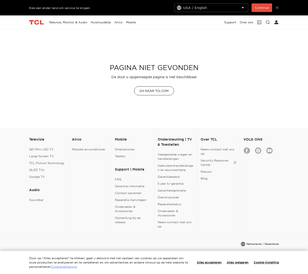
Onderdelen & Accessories (125, 209)
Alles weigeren (238, 262)
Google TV (37, 177)
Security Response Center (218, 163)
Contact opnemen (128, 193)
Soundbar (36, 200)
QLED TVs (36, 170)
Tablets (120, 156)
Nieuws (206, 172)
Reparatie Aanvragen (130, 200)
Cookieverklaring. (64, 267)
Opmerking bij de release (128, 220)
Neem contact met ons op (174, 224)
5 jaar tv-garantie (171, 184)
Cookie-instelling (266, 262)
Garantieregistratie (172, 190)
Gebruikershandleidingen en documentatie (175, 168)
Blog (204, 178)
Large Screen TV (41, 156)
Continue (262, 8)
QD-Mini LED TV (41, 149)
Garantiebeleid (168, 177)
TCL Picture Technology (46, 163)
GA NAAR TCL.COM (154, 91)
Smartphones (125, 149)
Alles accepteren (209, 262)
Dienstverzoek (168, 197)
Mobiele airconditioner (88, 149)
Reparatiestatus (169, 204)
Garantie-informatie (129, 186)
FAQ (118, 179)
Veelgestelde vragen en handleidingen (175, 157)
